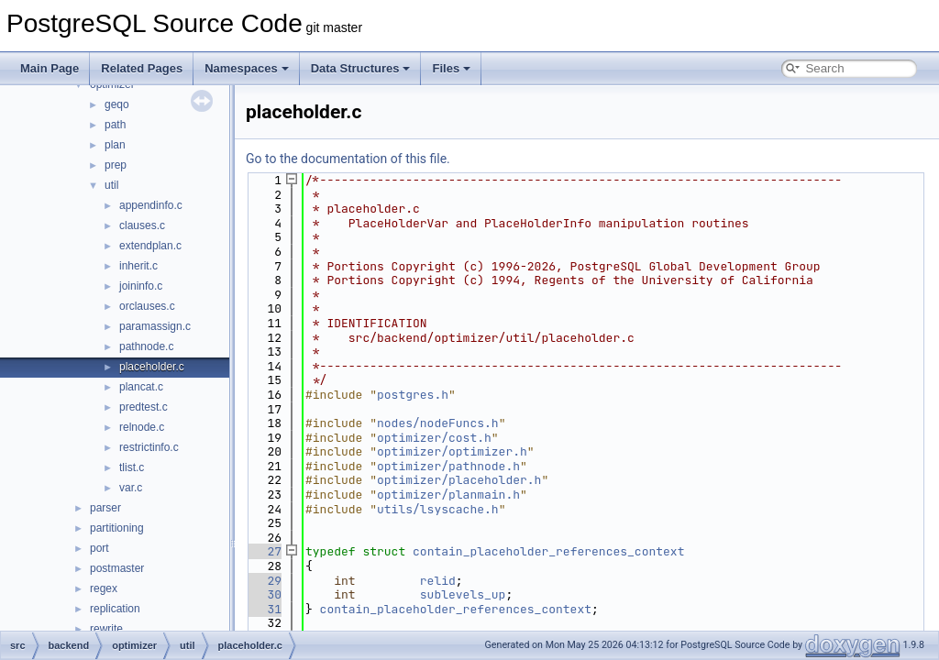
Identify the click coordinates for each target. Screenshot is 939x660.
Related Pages (141, 68)
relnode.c (141, 427)
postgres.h (412, 394)
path (115, 124)
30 (264, 594)
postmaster (117, 568)
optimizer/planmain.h (448, 494)
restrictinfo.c (149, 447)
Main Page (49, 68)
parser (105, 507)
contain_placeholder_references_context (548, 551)
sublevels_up (463, 594)
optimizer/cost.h (434, 438)
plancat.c (141, 386)
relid (438, 580)
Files (451, 68)
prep (116, 165)
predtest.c (143, 407)
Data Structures (361, 68)
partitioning (117, 528)
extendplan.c (150, 245)
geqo (117, 104)
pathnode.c (146, 346)
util (111, 185)
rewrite (106, 628)
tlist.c (131, 467)
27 (264, 551)
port (99, 548)
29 (264, 580)
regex (103, 588)
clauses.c (142, 225)
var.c (130, 487)
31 (264, 609)
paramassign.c (155, 326)
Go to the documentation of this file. (348, 158)
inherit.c (138, 265)
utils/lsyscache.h (438, 509)
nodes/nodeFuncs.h (438, 423)
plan (115, 144)
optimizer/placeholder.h (459, 480)
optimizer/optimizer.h (452, 451)
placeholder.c (151, 366)
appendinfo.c (150, 205)
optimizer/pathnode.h (448, 466)
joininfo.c (140, 286)
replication (115, 608)
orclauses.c (147, 306)
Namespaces (246, 68)
